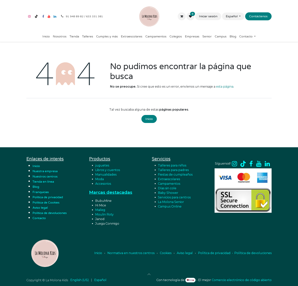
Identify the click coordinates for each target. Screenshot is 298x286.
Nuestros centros (45, 176)
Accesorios (103, 183)
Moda (99, 179)
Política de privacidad (47, 197)
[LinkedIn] (55, 16)
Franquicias (40, 192)
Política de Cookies (45, 202)
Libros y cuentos (107, 170)
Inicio (149, 119)
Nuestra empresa (45, 171)
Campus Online (169, 206)
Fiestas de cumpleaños (175, 174)
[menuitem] (46, 36)
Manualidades (106, 174)
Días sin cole (167, 188)
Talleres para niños (172, 165)
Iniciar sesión (208, 16)
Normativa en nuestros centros (131, 253)
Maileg (100, 210)
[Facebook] (43, 16)
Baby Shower (168, 193)
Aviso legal (185, 253)
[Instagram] (29, 16)
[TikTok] (36, 16)
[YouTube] (49, 16)
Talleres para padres (173, 170)
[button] (149, 274)
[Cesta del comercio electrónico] (182, 16)
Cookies (165, 253)
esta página (224, 86)
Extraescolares (169, 179)
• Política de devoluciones (252, 253)
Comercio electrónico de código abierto (242, 280)
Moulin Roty (104, 214)
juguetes (102, 165)
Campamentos (169, 183)
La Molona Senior (171, 202)
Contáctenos (258, 16)
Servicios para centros (174, 197)
